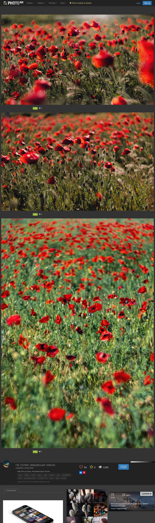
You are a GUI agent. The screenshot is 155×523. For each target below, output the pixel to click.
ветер (20, 478)
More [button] (63, 3)
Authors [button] (41, 3)
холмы (33, 475)
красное (51, 475)
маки (45, 475)
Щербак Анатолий (25, 468)
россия (64, 478)
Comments (11, 490)
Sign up (147, 3)
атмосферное (66, 475)
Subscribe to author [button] (123, 466)
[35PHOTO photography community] (13, 3)
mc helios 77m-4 (43, 478)
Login (138, 3)
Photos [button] (30, 3)
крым (57, 478)
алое (58, 475)
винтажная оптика (29, 478)
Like (35, 108)
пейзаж (26, 475)
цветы (39, 475)
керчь (51, 478)
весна (20, 475)
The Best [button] (52, 3)
